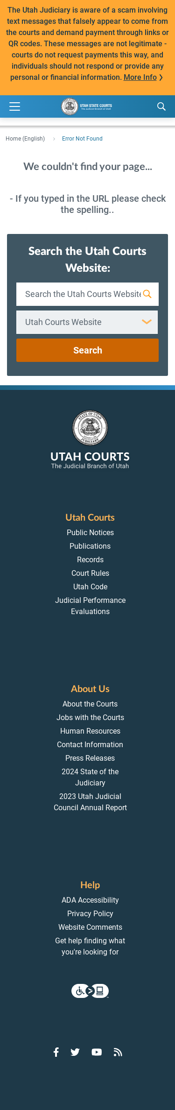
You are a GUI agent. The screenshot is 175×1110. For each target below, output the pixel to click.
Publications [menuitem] (90, 546)
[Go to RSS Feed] (118, 1052)
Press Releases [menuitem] (90, 758)
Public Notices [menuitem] (90, 532)
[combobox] (87, 322)
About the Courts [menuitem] (90, 704)
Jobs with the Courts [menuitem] (90, 717)
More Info (140, 77)
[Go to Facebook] (56, 1052)
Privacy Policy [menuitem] (90, 913)
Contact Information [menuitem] (90, 744)
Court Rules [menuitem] (90, 573)
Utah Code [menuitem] (90, 586)
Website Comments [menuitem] (90, 927)
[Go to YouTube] (96, 1052)
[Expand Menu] (14, 106)
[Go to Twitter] (75, 1052)
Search (87, 350)
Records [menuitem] (90, 559)
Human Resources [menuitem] (90, 731)
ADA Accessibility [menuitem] (90, 900)
